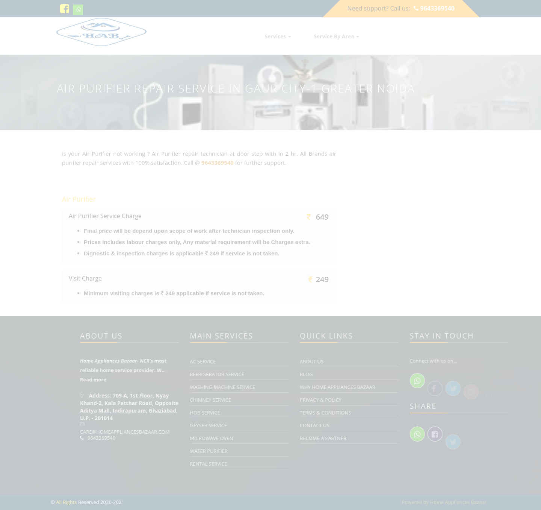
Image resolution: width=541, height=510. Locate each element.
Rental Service (254, 463)
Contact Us (360, 425)
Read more (138, 379)
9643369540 (434, 8)
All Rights (66, 502)
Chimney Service (256, 399)
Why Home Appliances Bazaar (383, 387)
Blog (351, 374)
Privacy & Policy (366, 399)
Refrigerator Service (262, 374)
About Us (357, 361)
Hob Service (250, 412)
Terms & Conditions (370, 412)
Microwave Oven (256, 438)
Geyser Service (253, 425)
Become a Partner (368, 438)
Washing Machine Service (268, 387)
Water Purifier (254, 451)
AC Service (248, 361)
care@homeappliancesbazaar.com (170, 431)
